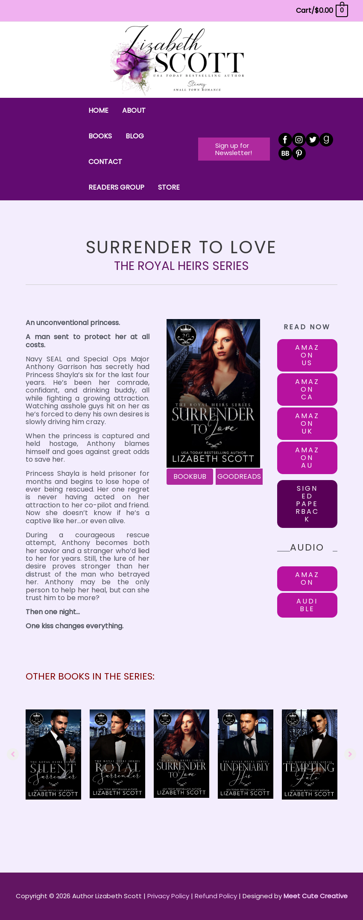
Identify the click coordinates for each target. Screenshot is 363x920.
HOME (98, 110)
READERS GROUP (116, 187)
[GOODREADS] (239, 477)
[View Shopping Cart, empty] (321, 10)
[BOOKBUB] (190, 477)
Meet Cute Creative (316, 895)
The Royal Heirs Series (181, 266)
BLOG (135, 136)
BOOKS (100, 136)
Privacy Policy (168, 895)
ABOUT (134, 110)
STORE (169, 187)
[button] (234, 149)
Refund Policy (216, 895)
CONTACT (105, 162)
